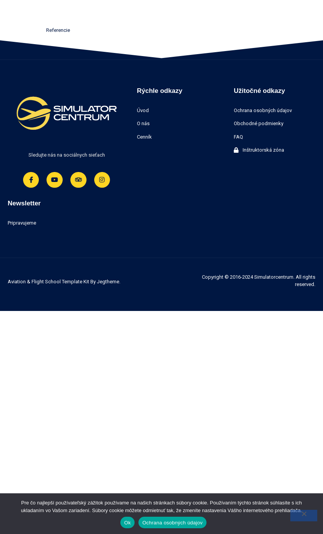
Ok (127, 523)
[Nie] (303, 515)
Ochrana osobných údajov (172, 523)
